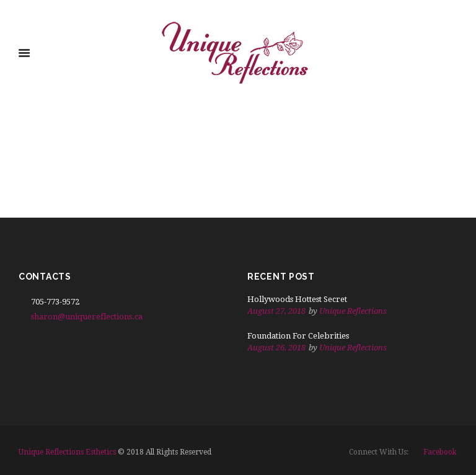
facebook (440, 452)
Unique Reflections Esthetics (67, 452)
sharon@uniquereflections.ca (87, 316)
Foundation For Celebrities (298, 335)
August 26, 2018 (276, 347)
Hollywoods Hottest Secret (297, 299)
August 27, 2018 (276, 311)
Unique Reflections (353, 311)
